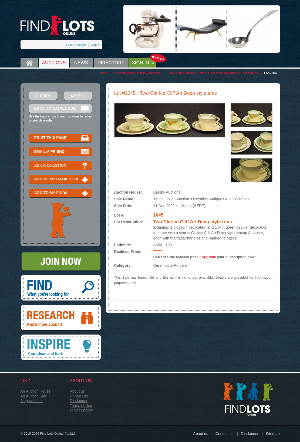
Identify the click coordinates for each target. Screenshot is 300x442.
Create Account (76, 44)
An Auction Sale (34, 396)
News (81, 62)
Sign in (140, 62)
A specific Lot (32, 401)
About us (77, 391)
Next (78, 95)
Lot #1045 (271, 73)
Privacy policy (81, 410)
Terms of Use (81, 405)
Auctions (54, 62)
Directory (110, 62)
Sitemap (272, 433)
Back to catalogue (61, 109)
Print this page (61, 138)
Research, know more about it (61, 318)
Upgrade (209, 257)
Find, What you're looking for (61, 288)
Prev (43, 95)
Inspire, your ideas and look (61, 348)
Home (29, 63)
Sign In (95, 44)
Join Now (61, 262)
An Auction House (35, 391)
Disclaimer (78, 401)
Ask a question (61, 166)
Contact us (79, 396)
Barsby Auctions (148, 73)
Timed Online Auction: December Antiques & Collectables (217, 73)
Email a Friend (61, 152)
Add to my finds (61, 193)
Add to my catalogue (61, 179)
